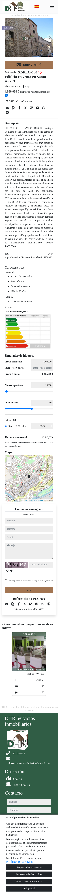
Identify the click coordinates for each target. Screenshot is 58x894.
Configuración (29, 888)
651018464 (29, 514)
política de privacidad (45, 581)
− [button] (9, 464)
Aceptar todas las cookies (29, 867)
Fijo (10, 426)
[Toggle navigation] (52, 6)
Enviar (29, 590)
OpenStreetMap (37, 500)
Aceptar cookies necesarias (29, 881)
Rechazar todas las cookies (29, 874)
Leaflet (25, 500)
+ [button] (9, 459)
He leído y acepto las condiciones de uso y (30, 581)
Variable (22, 426)
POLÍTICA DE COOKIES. (19, 862)
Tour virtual (29, 65)
